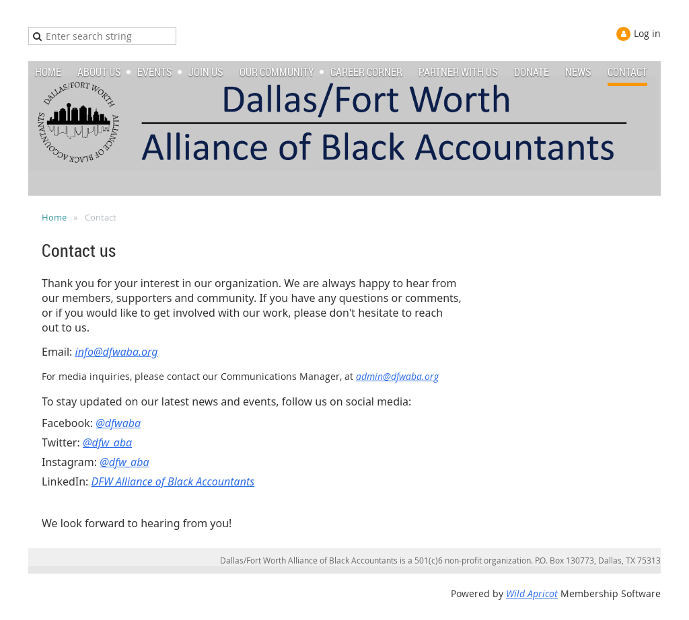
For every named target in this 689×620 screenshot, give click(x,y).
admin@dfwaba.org (397, 376)
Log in (647, 33)
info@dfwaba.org (116, 351)
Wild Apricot (532, 593)
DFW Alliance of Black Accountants (173, 481)
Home (54, 217)
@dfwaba (118, 423)
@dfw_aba (107, 442)
